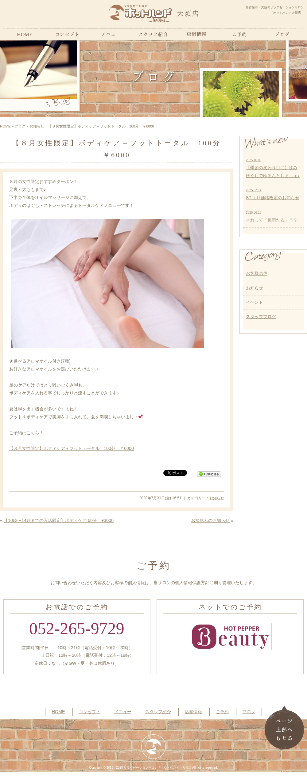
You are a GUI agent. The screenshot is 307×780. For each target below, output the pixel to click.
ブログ (19, 126)
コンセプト (89, 711)
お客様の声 (256, 273)
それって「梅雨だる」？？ (271, 217)
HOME (5, 126)
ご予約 (222, 711)
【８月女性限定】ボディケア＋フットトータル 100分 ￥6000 (71, 448)
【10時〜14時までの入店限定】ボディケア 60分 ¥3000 (59, 520)
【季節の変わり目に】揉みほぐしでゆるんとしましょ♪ (273, 168)
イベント (254, 302)
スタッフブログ (261, 316)
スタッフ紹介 (158, 711)
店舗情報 (193, 711)
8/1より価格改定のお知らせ (272, 194)
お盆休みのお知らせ (210, 520)
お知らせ (36, 126)
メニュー (122, 711)
